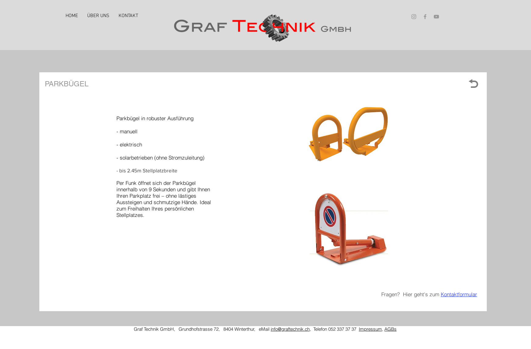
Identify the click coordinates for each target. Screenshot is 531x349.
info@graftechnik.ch (290, 329)
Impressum (370, 329)
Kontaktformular (459, 294)
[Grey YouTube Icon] (436, 16)
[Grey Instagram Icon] (414, 16)
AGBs (390, 329)
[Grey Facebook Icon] (425, 16)
